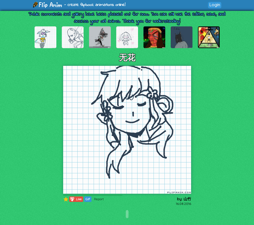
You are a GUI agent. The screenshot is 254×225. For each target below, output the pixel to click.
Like (75, 199)
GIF (87, 199)
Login (214, 4)
